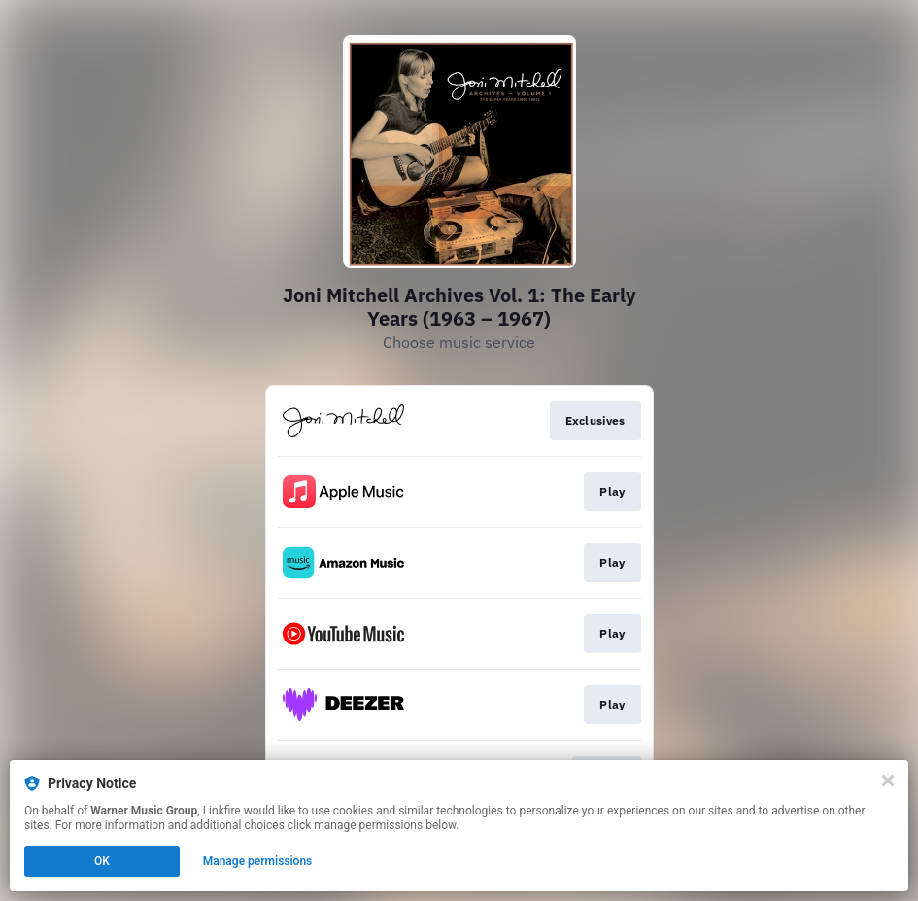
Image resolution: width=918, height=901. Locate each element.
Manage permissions (258, 861)
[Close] (887, 780)
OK (102, 861)
